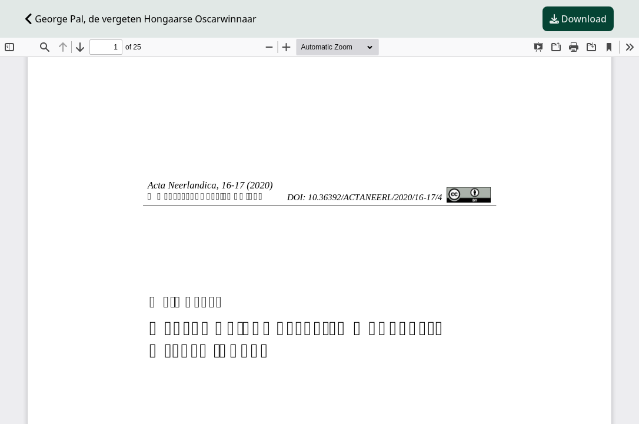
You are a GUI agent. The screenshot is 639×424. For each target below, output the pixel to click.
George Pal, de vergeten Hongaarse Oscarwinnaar (141, 18)
